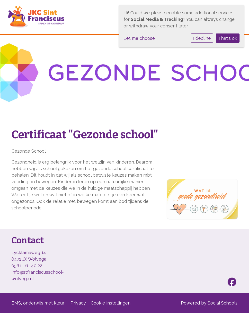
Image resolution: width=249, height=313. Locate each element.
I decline (202, 38)
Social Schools (223, 302)
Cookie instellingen (111, 302)
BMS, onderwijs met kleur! (38, 302)
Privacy (78, 302)
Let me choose (139, 38)
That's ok (227, 38)
